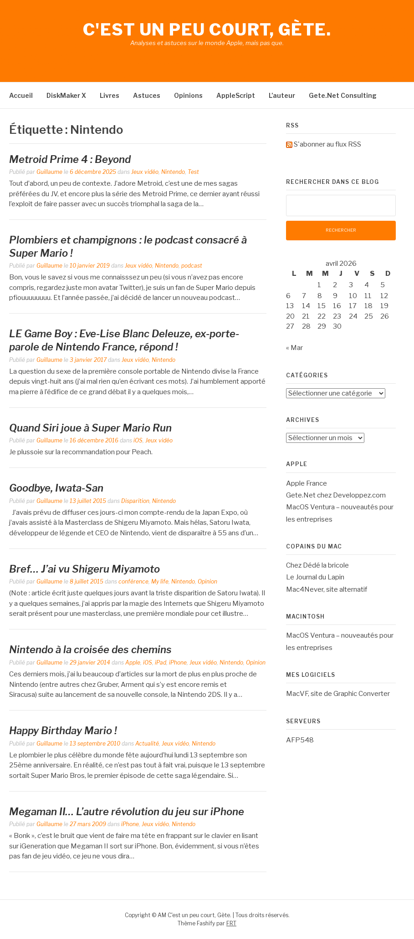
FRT (231, 923)
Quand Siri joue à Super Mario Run (90, 428)
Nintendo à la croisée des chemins (90, 649)
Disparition (135, 500)
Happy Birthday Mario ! (63, 730)
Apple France (306, 483)
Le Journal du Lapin (315, 577)
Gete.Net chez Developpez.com (336, 495)
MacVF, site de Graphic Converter (338, 694)
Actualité (147, 743)
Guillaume (49, 171)
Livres (109, 95)
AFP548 (300, 740)
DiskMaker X (66, 95)
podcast (191, 265)
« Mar (294, 348)
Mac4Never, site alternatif (326, 589)
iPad (160, 662)
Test (193, 171)
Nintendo (173, 171)
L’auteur (282, 95)
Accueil (21, 95)
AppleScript (235, 95)
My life (160, 581)
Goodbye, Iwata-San (56, 488)
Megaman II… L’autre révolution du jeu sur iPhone (126, 811)
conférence (133, 581)
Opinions (188, 95)
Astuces (146, 95)
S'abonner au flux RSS (327, 144)
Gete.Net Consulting (343, 95)
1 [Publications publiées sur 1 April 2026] (319, 285)
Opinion (207, 581)
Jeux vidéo (144, 171)
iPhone (178, 662)
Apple (132, 662)
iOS (138, 440)
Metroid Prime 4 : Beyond (70, 159)
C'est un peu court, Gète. (207, 30)
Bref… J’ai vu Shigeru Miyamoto (84, 569)
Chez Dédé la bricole (317, 565)
